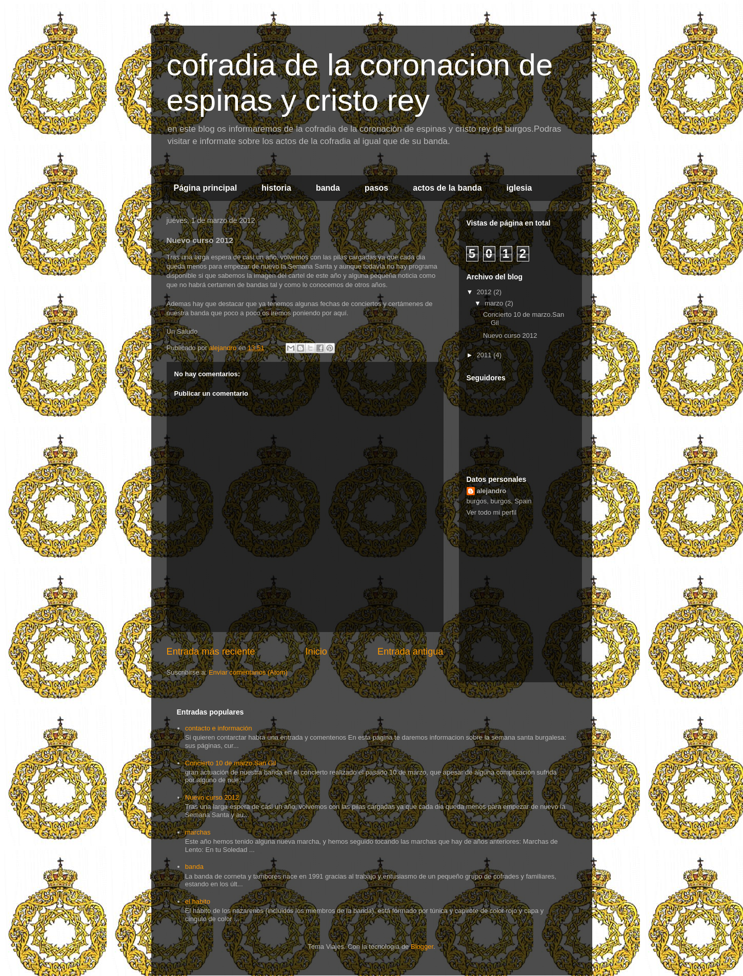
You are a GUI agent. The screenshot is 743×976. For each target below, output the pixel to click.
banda (328, 188)
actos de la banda (447, 188)
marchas (198, 832)
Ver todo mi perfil (492, 512)
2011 (485, 355)
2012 (485, 292)
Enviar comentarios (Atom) (248, 672)
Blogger (422, 946)
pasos (376, 188)
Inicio (316, 651)
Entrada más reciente (211, 651)
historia (276, 188)
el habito (197, 901)
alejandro (492, 491)
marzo (495, 303)
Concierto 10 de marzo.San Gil (230, 763)
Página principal (205, 188)
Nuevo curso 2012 (510, 335)
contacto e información (218, 728)
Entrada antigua (410, 651)
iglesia (519, 188)
